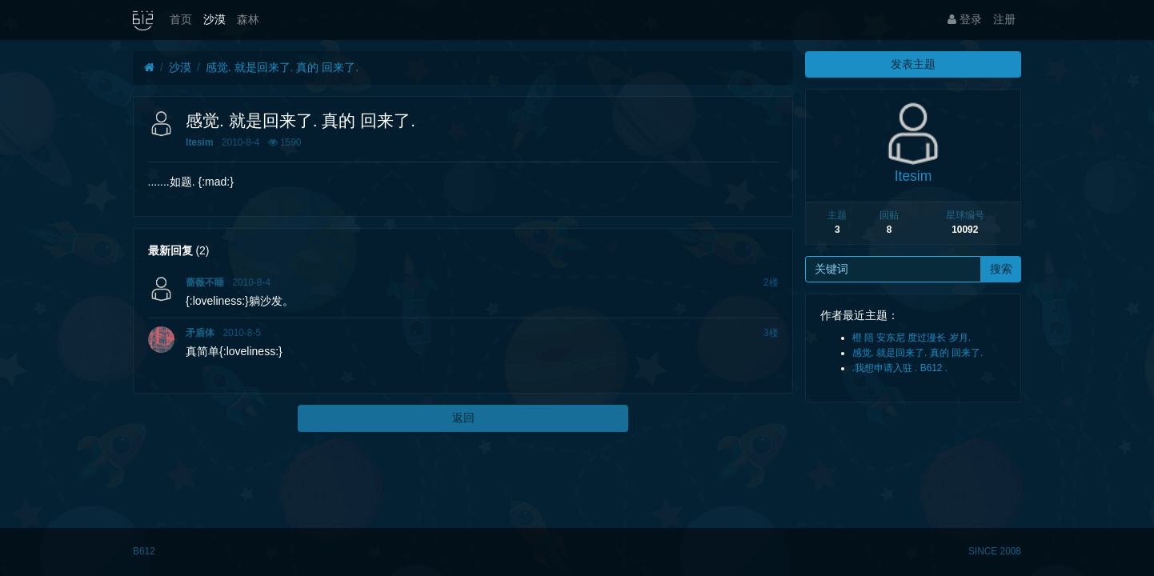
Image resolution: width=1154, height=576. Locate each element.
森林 (248, 19)
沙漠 (214, 19)
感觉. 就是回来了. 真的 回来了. (282, 67)
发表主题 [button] (913, 64)
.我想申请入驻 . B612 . (900, 368)
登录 (965, 19)
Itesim (199, 142)
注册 (1004, 19)
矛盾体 (200, 332)
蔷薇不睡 (205, 282)
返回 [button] (463, 417)
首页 (181, 19)
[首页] (149, 67)
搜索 (1001, 268)
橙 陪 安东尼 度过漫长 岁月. (912, 337)
